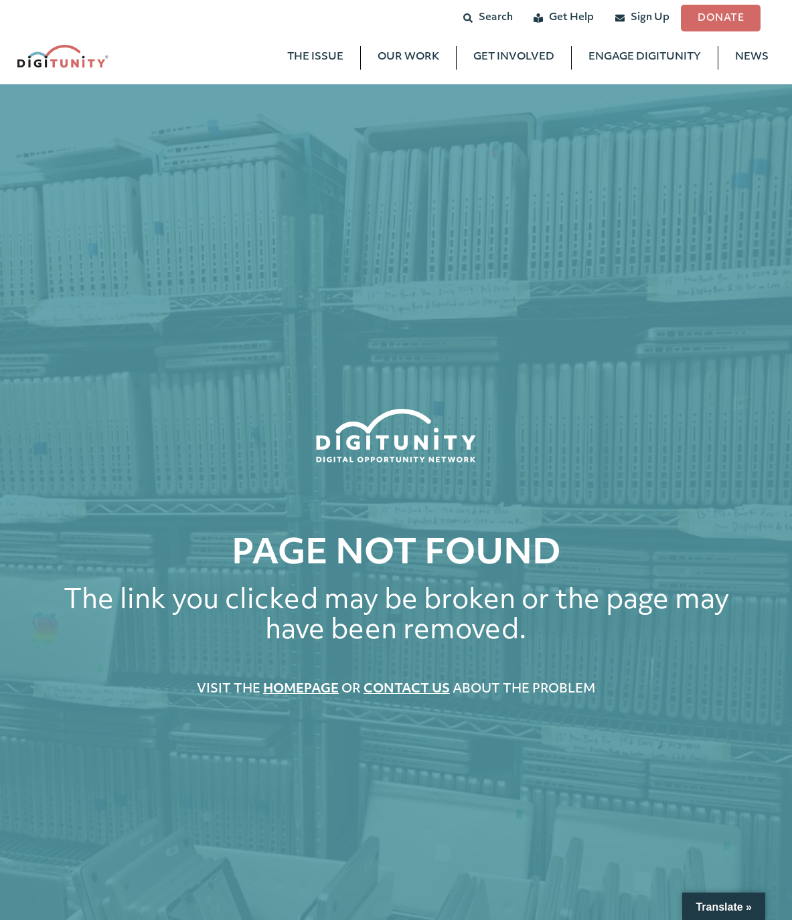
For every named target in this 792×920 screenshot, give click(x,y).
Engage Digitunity (644, 61)
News (752, 61)
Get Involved (513, 61)
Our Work (408, 61)
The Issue (315, 61)
